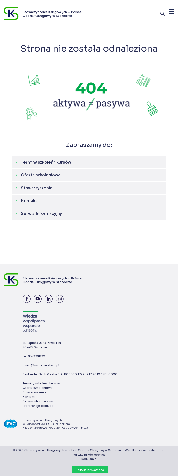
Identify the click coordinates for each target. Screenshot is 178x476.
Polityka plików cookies (89, 454)
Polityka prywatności (90, 470)
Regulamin (89, 459)
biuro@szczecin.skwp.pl (41, 365)
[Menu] (171, 11)
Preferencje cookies (38, 406)
